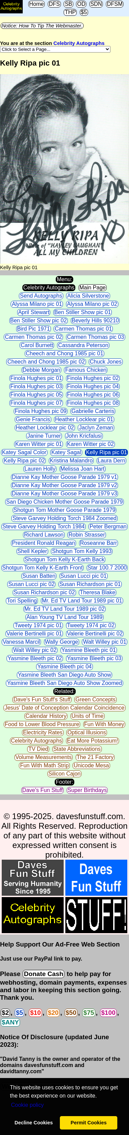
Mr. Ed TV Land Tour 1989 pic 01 (82, 601)
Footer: (64, 782)
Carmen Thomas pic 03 (95, 337)
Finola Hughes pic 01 (36, 378)
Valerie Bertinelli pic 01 (34, 634)
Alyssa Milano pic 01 (37, 304)
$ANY (10, 1022)
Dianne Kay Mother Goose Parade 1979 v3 (64, 493)
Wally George (61, 642)
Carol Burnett (37, 345)
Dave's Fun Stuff (42, 790)
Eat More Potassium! (92, 741)
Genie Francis (33, 419)
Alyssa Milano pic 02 (92, 304)
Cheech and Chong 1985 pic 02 (46, 362)
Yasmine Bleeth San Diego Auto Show (64, 675)
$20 (53, 1012)
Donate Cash (43, 973)
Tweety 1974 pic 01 (38, 625)
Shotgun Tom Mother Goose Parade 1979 (65, 510)
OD (81, 4)
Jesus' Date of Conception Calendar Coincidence (64, 708)
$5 (84, 12)
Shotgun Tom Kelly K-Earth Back (65, 559)
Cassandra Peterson (83, 345)
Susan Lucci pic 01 (84, 576)
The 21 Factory (95, 757)
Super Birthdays (87, 790)
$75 (88, 1012)
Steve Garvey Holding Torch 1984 (43, 526)
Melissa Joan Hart (83, 469)
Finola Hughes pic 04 (93, 386)
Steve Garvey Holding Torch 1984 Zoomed (64, 518)
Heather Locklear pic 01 (84, 419)
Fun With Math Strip (44, 765)
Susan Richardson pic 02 (44, 592)
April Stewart (34, 312)
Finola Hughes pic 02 (93, 378)
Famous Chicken (85, 370)
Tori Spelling (22, 601)
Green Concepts (95, 699)
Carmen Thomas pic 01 (83, 329)
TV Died (38, 749)
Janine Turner (44, 436)
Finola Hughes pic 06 (93, 395)
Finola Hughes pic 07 (36, 403)
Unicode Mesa (91, 765)
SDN (96, 4)
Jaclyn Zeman (96, 428)
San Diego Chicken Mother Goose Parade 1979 (64, 502)
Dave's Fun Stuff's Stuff (42, 699)
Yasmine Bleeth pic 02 (35, 658)
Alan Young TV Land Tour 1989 (64, 617)
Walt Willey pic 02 (34, 650)
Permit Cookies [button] (89, 1122)
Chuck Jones (106, 362)
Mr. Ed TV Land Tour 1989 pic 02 (64, 609)
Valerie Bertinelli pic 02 (95, 634)
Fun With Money (104, 724)
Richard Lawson (44, 535)
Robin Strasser (86, 535)
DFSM (114, 4)
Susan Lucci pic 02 (31, 584)
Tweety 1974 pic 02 (91, 625)
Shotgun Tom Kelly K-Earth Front (42, 568)
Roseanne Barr (98, 543)
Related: (64, 691)
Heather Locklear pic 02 (45, 428)
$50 (71, 1012)
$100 (108, 1012)
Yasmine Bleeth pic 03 (94, 658)
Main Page (92, 287)
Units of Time (88, 716)
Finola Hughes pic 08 (93, 403)
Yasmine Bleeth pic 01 (89, 650)
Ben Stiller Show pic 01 (82, 312)
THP (70, 12)
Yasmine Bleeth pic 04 (64, 666)
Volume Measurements (43, 757)
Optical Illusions (86, 732)
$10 (35, 1012)
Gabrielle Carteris (93, 411)
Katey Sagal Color (24, 452)
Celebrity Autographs (78, 43)
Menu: (64, 279)
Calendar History (45, 716)
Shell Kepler (32, 551)
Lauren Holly (39, 469)
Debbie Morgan (41, 370)
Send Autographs (41, 296)
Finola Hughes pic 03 (36, 386)
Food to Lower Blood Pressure (42, 724)
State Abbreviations (77, 749)
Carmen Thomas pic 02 (33, 337)
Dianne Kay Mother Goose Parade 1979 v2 (64, 485)
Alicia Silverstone (88, 296)
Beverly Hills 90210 (95, 320)
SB (68, 4)
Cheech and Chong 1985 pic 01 (64, 353)
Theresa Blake (97, 592)
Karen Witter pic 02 (90, 444)
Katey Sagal (66, 452)
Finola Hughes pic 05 (36, 395)
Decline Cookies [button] (33, 1122)
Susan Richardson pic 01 (90, 584)
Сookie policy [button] (27, 1105)
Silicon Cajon (64, 774)
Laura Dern (111, 460)
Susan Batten (38, 576)
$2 (5, 1012)
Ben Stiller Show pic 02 (38, 320)
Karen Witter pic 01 (38, 444)
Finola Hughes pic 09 (40, 411)
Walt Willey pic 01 (104, 642)
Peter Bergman (108, 526)
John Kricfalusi (84, 436)
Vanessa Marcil (21, 642)
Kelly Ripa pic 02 (24, 460)
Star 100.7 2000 (107, 568)
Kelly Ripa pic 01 (106, 452)
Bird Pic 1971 (33, 329)
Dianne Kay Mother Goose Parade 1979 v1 (64, 477)
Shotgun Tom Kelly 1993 (81, 551)
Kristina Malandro (71, 460)
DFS (54, 4)
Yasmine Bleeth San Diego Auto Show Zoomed (64, 683)
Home (36, 4)
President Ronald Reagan (43, 543)
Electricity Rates (43, 732)
